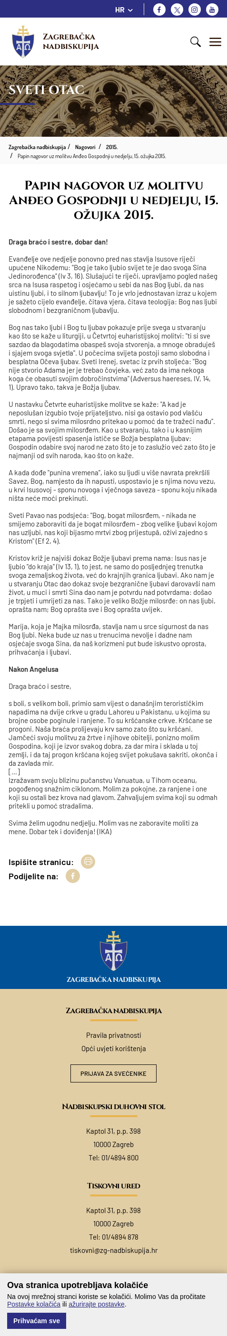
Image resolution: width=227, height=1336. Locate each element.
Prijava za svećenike (113, 1073)
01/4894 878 (120, 1237)
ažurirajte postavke (97, 1304)
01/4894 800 (119, 1157)
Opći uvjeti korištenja (113, 1048)
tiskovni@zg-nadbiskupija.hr (114, 1250)
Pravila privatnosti (113, 1035)
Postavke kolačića (33, 1304)
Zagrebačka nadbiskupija (71, 41)
